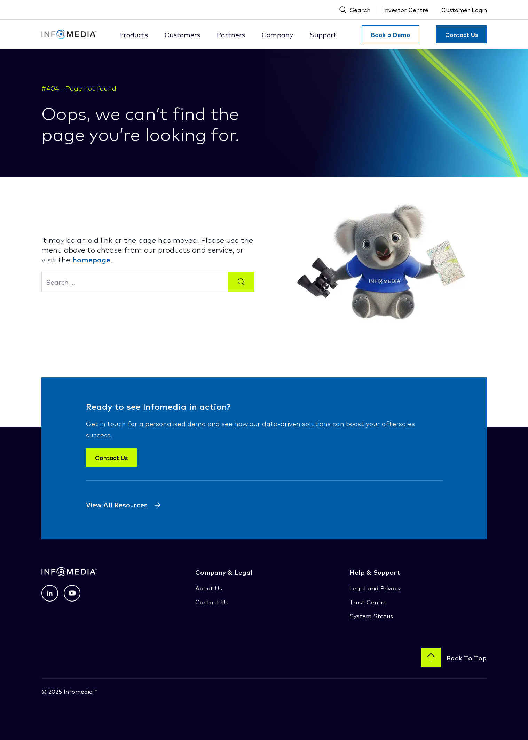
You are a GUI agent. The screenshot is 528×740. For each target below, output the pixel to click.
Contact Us (461, 34)
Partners (231, 34)
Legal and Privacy (375, 588)
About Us (208, 588)
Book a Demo (390, 34)
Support (323, 34)
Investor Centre (405, 10)
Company (277, 34)
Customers (182, 34)
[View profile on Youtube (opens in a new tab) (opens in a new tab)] (72, 593)
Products (133, 34)
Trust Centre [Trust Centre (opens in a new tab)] (368, 602)
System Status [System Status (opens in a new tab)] (371, 616)
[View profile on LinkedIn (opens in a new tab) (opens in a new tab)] (49, 593)
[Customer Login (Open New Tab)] (464, 10)
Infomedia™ (79, 691)
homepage (91, 259)
